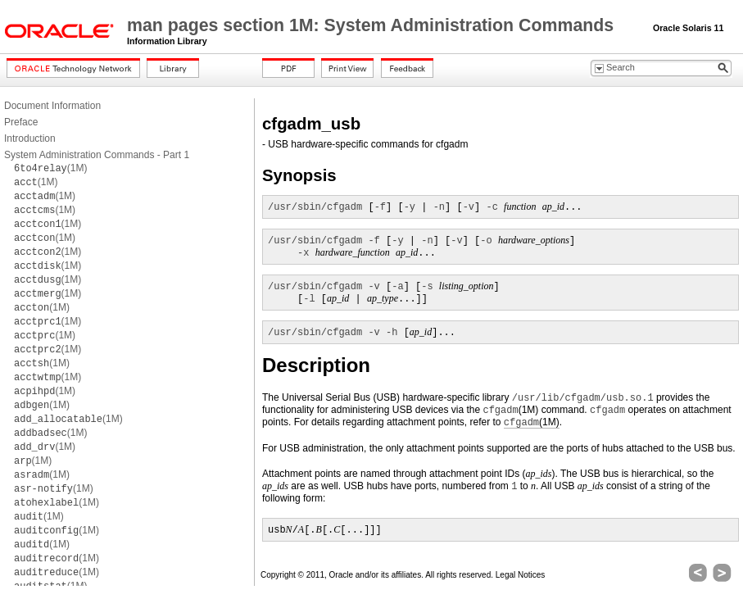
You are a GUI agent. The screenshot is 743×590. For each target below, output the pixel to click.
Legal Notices (521, 574)
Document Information (52, 105)
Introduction (30, 138)
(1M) (50, 168)
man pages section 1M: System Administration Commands (372, 25)
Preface (21, 122)
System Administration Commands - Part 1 (96, 155)
